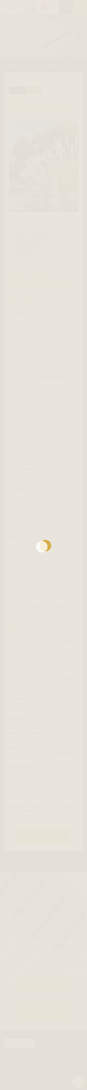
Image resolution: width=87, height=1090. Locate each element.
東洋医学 (18, 90)
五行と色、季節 (30, 245)
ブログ (35, 90)
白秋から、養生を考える (32, 237)
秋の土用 (25, 254)
